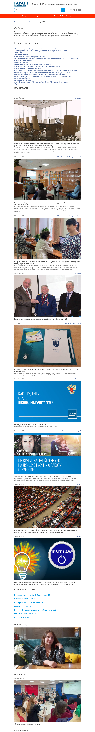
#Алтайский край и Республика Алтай (69, 157)
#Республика (23, 70)
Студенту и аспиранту (30, 16)
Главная (16, 22)
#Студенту (77, 379)
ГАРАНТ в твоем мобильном (25, 614)
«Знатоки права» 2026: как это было (27, 724)
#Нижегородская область (73, 323)
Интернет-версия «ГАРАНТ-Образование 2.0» (32, 595)
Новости (17, 16)
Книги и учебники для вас (24, 606)
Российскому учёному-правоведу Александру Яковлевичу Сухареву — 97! (40, 319)
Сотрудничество (72, 16)
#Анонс (78, 484)
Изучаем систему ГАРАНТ (24, 599)
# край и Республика (28, 49)
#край (25, 61)
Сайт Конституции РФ (23, 618)
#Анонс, (64, 431)
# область (22, 78)
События (31, 22)
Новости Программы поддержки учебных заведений (35, 610)
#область (51, 49)
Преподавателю (46, 16)
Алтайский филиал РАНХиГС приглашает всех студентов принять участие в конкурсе (44, 477)
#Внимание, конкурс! (74, 431)
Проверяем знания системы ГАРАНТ (29, 603)
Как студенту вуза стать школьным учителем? (30, 425)
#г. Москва (77, 98)
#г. (18, 53)
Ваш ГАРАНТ (59, 16)
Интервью (21, 625)
